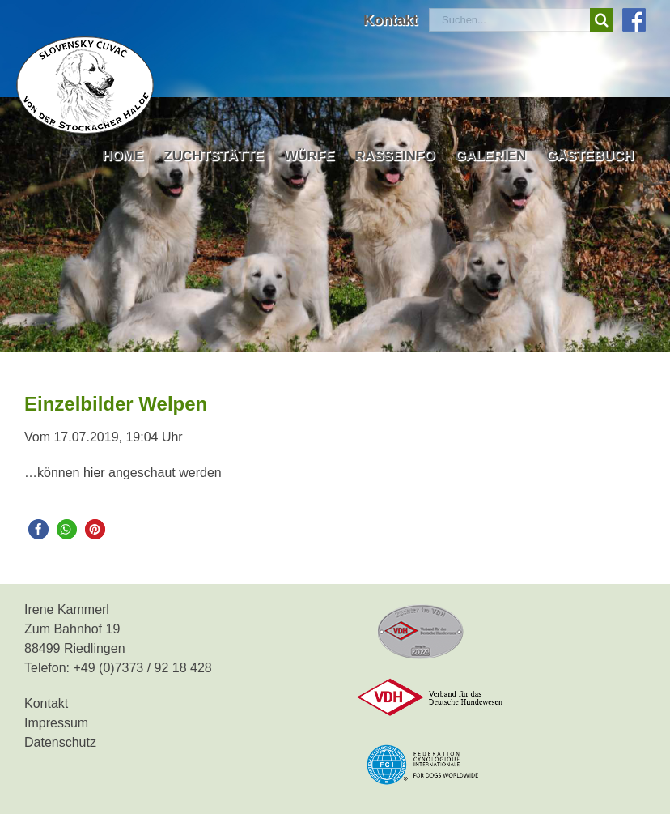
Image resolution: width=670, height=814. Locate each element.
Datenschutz (60, 742)
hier (94, 472)
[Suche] (601, 20)
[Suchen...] (509, 20)
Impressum (56, 723)
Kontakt (46, 703)
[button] (38, 529)
